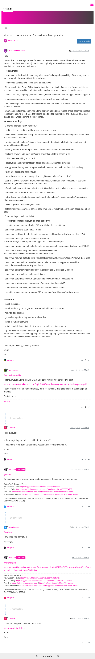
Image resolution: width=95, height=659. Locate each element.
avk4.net (7, 401)
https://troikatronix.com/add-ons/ (24, 492)
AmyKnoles (14, 527)
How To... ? (13, 40)
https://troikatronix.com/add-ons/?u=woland (56, 492)
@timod (7, 474)
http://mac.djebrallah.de (14, 628)
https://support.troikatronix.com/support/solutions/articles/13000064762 (44, 489)
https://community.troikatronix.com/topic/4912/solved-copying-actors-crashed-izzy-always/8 (45, 384)
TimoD (12, 428)
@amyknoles (10, 563)
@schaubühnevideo (13, 375)
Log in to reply (84, 41)
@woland (8, 532)
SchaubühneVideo (17, 51)
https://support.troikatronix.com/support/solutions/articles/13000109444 (50, 494)
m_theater (13, 370)
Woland (12, 469)
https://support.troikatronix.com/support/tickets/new (40, 487)
